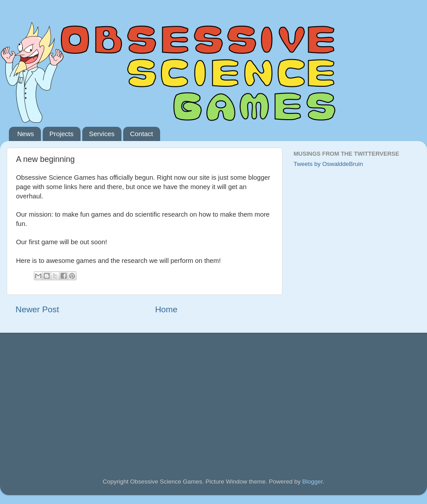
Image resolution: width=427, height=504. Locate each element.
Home (166, 309)
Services (102, 133)
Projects (61, 133)
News (25, 133)
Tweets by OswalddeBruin (328, 164)
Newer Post (37, 309)
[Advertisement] (82, 392)
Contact (141, 133)
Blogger (312, 481)
